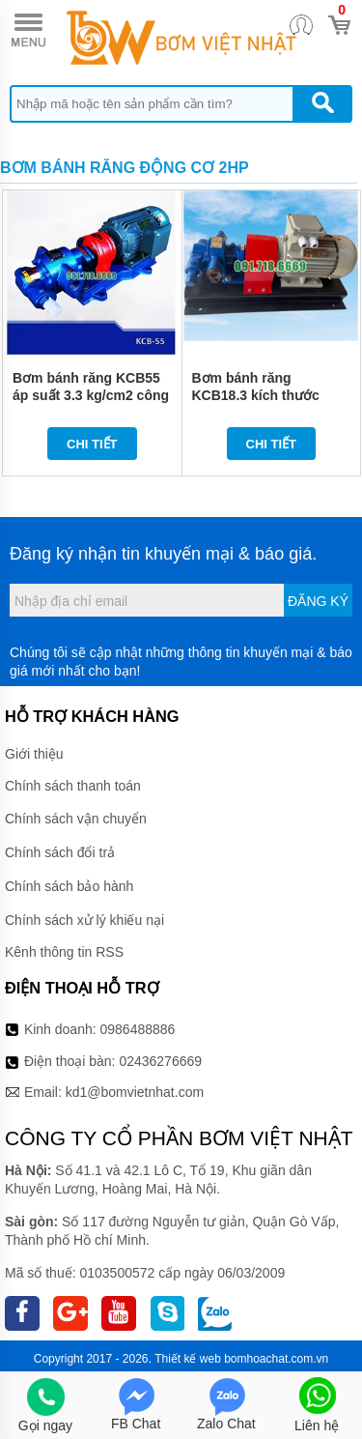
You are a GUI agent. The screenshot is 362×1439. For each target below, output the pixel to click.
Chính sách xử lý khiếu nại (84, 920)
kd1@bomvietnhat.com (135, 1092)
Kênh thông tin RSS (64, 952)
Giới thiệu (34, 754)
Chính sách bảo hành (69, 886)
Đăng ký (318, 601)
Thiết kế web (187, 1359)
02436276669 (160, 1061)
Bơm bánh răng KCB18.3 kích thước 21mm (256, 395)
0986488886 (138, 1029)
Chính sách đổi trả (60, 852)
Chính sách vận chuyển (76, 818)
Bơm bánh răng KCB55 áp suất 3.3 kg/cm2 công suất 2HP (91, 395)
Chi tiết (92, 444)
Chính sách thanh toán (73, 785)
